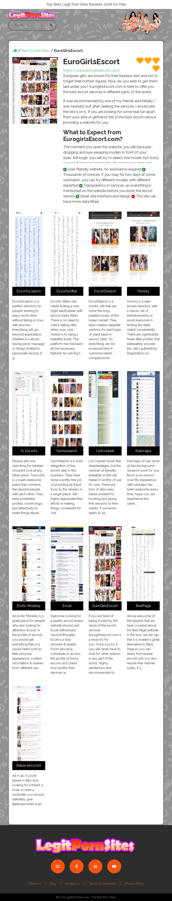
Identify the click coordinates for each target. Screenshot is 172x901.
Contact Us (73, 883)
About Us (34, 883)
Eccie (66, 606)
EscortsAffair (66, 291)
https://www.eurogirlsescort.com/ (91, 70)
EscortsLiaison (29, 291)
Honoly (143, 291)
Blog (53, 883)
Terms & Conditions (102, 883)
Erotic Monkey (29, 606)
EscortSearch (105, 291)
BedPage (143, 606)
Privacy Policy (134, 883)
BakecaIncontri (28, 765)
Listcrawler (105, 451)
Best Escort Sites (36, 51)
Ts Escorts (28, 451)
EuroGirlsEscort (105, 606)
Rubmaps (143, 451)
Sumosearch (66, 451)
